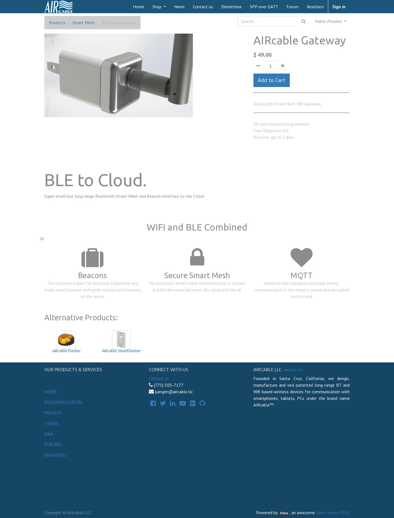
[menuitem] (138, 6)
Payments (55, 455)
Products (57, 22)
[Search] (303, 21)
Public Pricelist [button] (329, 21)
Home (50, 391)
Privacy (53, 412)
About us (293, 370)
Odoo (284, 513)
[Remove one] (258, 66)
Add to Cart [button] (271, 80)
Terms (51, 423)
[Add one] (283, 66)
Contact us (159, 378)
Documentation (63, 402)
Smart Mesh (83, 22)
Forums (53, 444)
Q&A (49, 434)
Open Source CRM (332, 512)
